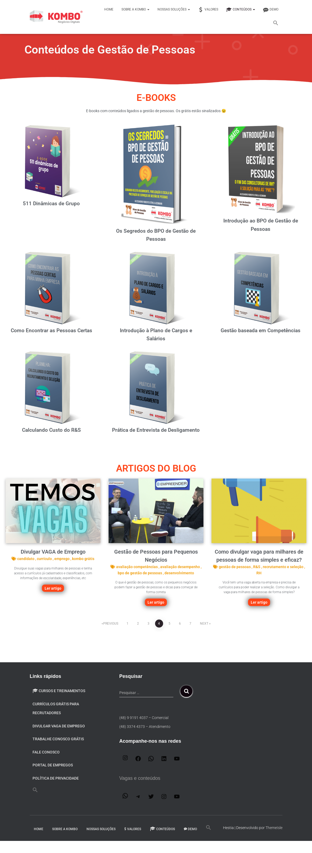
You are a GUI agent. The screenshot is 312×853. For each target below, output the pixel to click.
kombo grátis (83, 559)
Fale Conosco (46, 752)
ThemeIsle (274, 828)
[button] (275, 23)
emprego (62, 559)
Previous (110, 623)
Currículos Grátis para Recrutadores (56, 708)
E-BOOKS (156, 97)
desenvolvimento (179, 573)
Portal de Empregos (53, 765)
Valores (208, 9)
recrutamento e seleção (283, 567)
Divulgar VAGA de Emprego (53, 551)
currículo (45, 559)
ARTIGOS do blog (156, 468)
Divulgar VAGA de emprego (59, 726)
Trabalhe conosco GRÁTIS (58, 739)
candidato (26, 559)
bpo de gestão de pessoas (140, 573)
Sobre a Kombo (135, 9)
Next (204, 623)
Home (108, 9)
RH (258, 573)
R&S (257, 567)
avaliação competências (137, 567)
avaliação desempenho (180, 567)
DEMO (270, 9)
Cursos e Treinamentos (59, 690)
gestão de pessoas (235, 567)
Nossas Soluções (173, 9)
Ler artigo (53, 588)
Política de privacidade (56, 778)
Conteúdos (240, 9)
